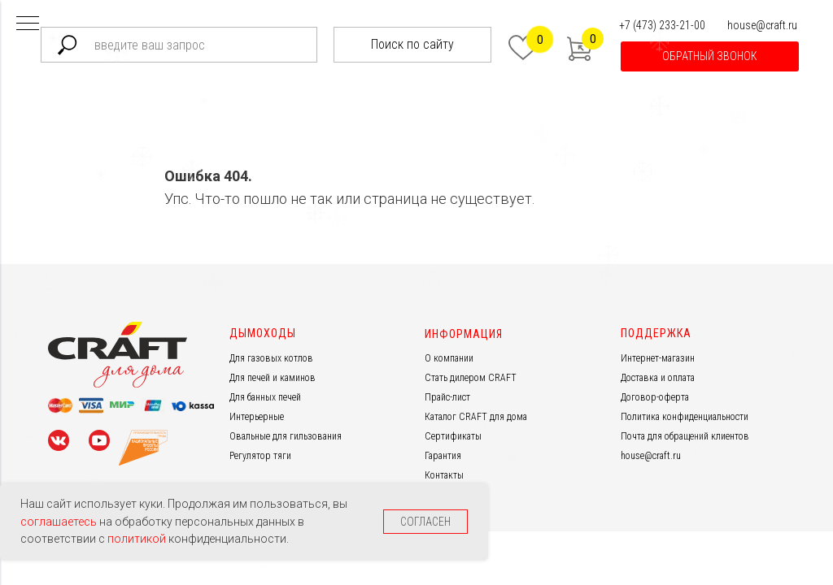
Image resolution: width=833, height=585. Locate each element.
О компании (449, 358)
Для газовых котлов (271, 358)
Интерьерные (256, 416)
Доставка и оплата (658, 378)
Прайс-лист (447, 397)
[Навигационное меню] (27, 24)
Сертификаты (453, 436)
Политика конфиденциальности (684, 416)
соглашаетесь (59, 521)
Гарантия (443, 456)
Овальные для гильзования (285, 436)
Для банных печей (265, 397)
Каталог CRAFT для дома (476, 416)
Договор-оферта (655, 397)
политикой (137, 538)
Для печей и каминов (272, 378)
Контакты (444, 475)
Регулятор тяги (260, 456)
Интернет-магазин (658, 358)
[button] (710, 56)
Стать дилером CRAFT (471, 378)
